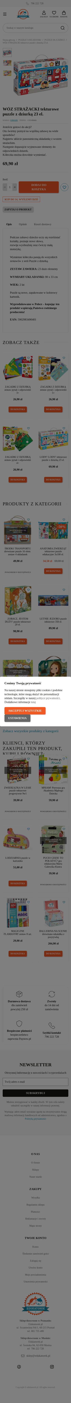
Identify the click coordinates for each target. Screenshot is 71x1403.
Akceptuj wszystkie (25, 710)
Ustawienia (17, 718)
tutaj (33, 702)
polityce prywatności (48, 698)
